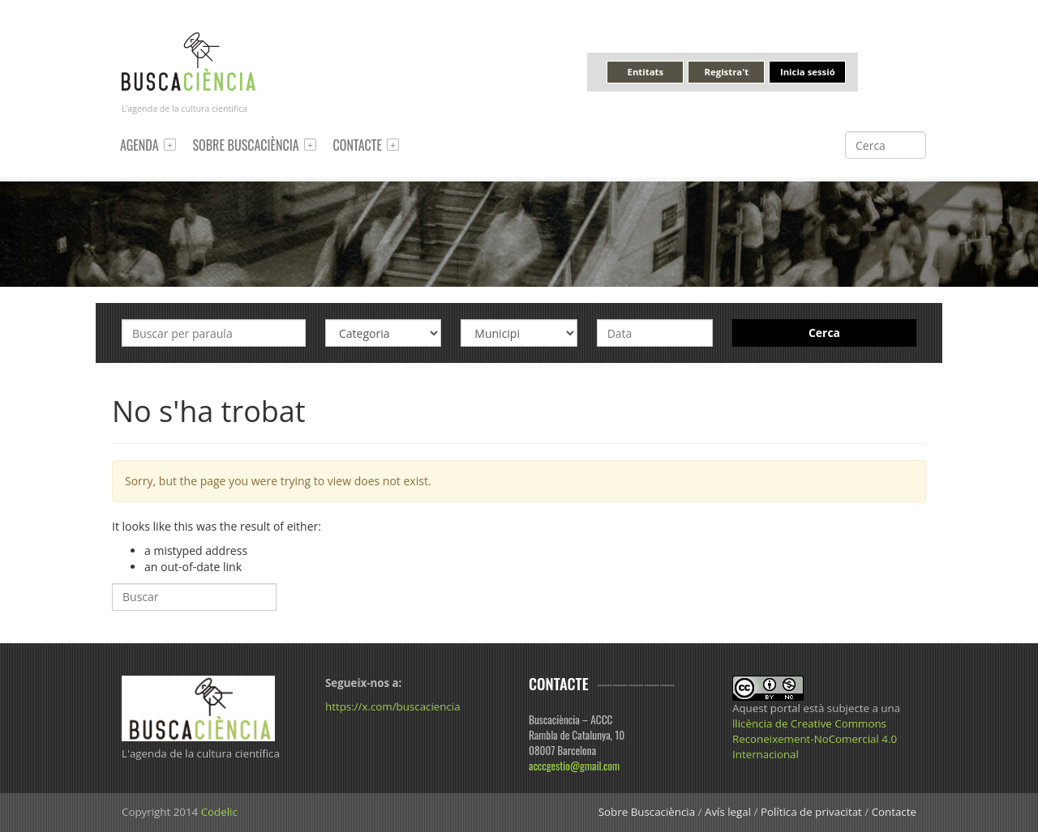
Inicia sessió (807, 72)
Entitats (645, 72)
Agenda (139, 145)
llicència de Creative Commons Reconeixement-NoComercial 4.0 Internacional (814, 739)
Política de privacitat (811, 811)
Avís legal (728, 811)
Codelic (219, 811)
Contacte (357, 145)
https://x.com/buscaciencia (393, 706)
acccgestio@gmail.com (574, 765)
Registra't (727, 72)
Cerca (824, 332)
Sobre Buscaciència (246, 145)
